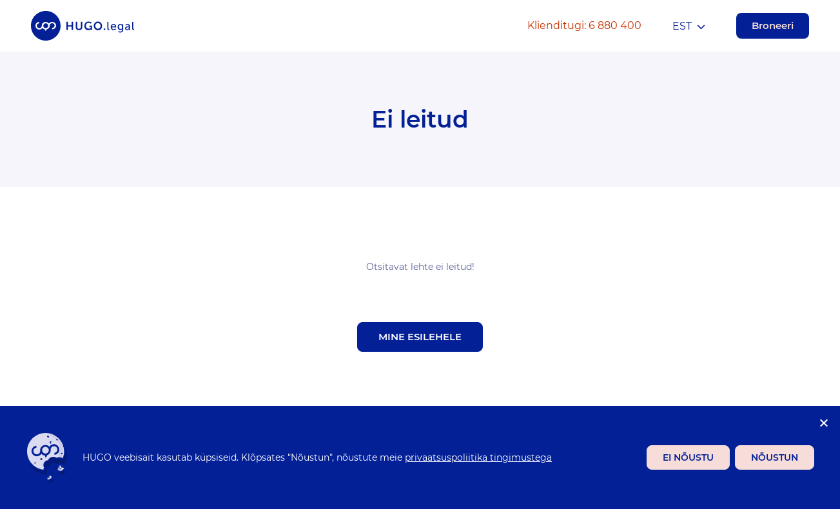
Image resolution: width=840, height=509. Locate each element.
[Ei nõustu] (823, 422)
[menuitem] (688, 26)
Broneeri (773, 25)
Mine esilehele (420, 337)
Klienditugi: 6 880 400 (584, 25)
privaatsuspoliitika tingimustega (478, 457)
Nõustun (774, 457)
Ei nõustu (688, 457)
